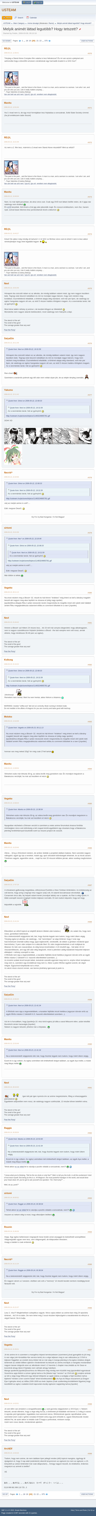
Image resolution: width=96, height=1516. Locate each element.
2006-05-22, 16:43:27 (11, 233)
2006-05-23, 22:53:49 (11, 1043)
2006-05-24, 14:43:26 (11, 1453)
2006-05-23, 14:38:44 (11, 803)
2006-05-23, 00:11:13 (11, 592)
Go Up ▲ (91, 1510)
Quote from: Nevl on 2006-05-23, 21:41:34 (24, 1006)
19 (30, 41)
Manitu (8, 103)
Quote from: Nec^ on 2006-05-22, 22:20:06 (24, 539)
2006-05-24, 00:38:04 (11, 1132)
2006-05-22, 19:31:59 (11, 288)
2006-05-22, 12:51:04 (11, 107)
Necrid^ (8, 472)
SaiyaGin (9, 338)
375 (46, 41)
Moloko (8, 716)
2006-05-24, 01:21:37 (11, 1307)
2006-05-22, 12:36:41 (11, 53)
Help (72, 1510)
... (25, 41)
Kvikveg (8, 660)
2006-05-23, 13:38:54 (11, 768)
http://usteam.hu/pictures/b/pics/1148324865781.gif (28, 416)
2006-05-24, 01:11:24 (11, 1264)
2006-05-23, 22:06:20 (11, 999)
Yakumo (8, 390)
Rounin (8, 1227)
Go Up (5, 1494)
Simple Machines (20, 1510)
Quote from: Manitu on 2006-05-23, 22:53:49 (25, 1139)
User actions (87, 41)
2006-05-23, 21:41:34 (11, 921)
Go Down (7, 41)
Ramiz (51, 23)
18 (27, 41)
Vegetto (8, 588)
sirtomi (8, 528)
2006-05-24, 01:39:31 (11, 1349)
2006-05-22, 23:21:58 (11, 532)
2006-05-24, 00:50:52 (11, 1197)
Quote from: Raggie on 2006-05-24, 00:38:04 (25, 1204)
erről (9, 207)
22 (40, 41)
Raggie (8, 1128)
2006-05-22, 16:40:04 (11, 196)
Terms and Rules (81, 1510)
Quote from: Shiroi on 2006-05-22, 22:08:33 (25, 401)
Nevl (6, 283)
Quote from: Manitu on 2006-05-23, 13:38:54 (25, 809)
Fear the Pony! (9, 330)
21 (37, 41)
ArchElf (8, 1448)
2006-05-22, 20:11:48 (11, 343)
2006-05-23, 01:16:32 (11, 664)
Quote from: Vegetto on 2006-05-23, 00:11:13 (25, 728)
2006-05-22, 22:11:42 (11, 394)
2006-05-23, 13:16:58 (11, 721)
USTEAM (9, 10)
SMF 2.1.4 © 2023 (7, 1510)
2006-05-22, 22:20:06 (11, 477)
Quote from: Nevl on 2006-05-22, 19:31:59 (24, 349)
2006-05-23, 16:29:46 (11, 847)
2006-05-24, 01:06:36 (11, 1231)
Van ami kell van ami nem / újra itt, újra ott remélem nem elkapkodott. (30, 94)
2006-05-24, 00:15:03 (11, 1087)
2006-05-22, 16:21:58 (11, 142)
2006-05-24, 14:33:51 (11, 1403)
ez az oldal (19, 1167)
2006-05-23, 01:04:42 (11, 622)
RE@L (7, 48)
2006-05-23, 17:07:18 (11, 884)
